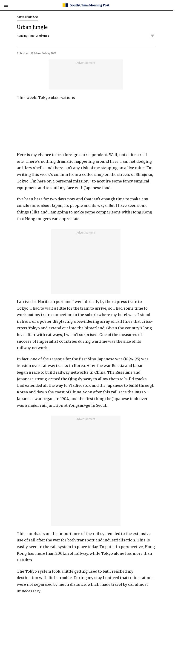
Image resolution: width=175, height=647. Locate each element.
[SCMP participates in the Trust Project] (152, 36)
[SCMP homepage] (86, 5)
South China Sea (27, 17)
